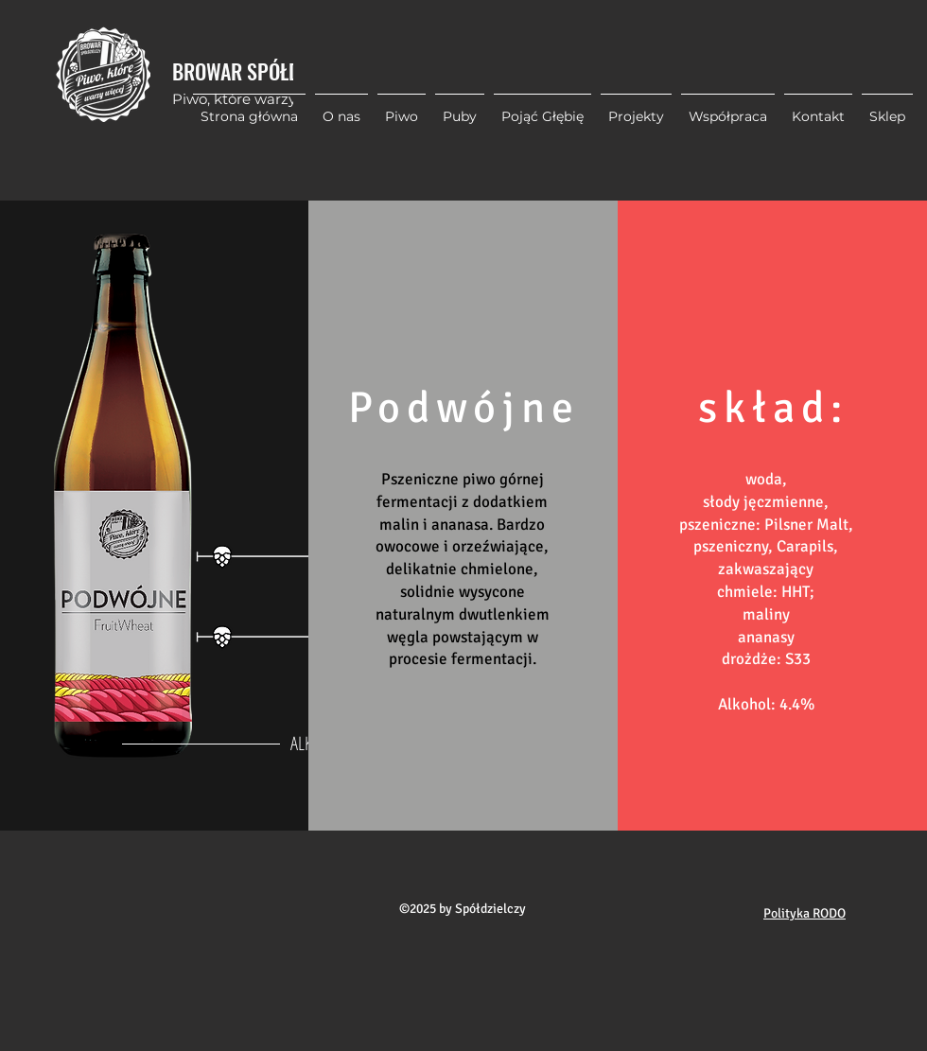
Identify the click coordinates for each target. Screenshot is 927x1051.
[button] (636, 108)
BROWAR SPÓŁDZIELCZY (266, 71)
